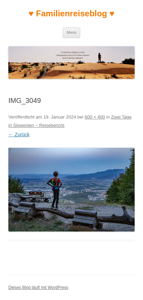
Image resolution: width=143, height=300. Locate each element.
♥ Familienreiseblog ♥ (71, 13)
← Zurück (19, 134)
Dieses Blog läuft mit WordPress (38, 287)
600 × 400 (95, 117)
